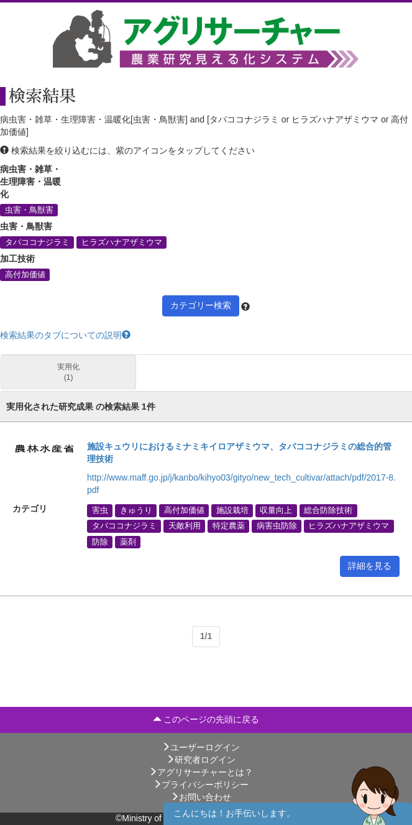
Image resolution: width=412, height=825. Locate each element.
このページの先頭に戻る (206, 719)
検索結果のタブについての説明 (65, 335)
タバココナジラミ (37, 241)
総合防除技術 (328, 510)
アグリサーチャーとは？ (201, 772)
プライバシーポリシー (201, 785)
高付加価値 (25, 274)
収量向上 (276, 510)
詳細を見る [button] (369, 566)
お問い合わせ (200, 797)
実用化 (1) (68, 372)
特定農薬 (229, 526)
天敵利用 (184, 526)
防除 (100, 541)
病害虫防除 (277, 526)
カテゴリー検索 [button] (200, 305)
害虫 (100, 510)
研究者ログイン (201, 760)
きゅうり (136, 510)
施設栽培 (232, 510)
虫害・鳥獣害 (29, 209)
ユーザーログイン (201, 747)
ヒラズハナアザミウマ (121, 241)
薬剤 (128, 541)
